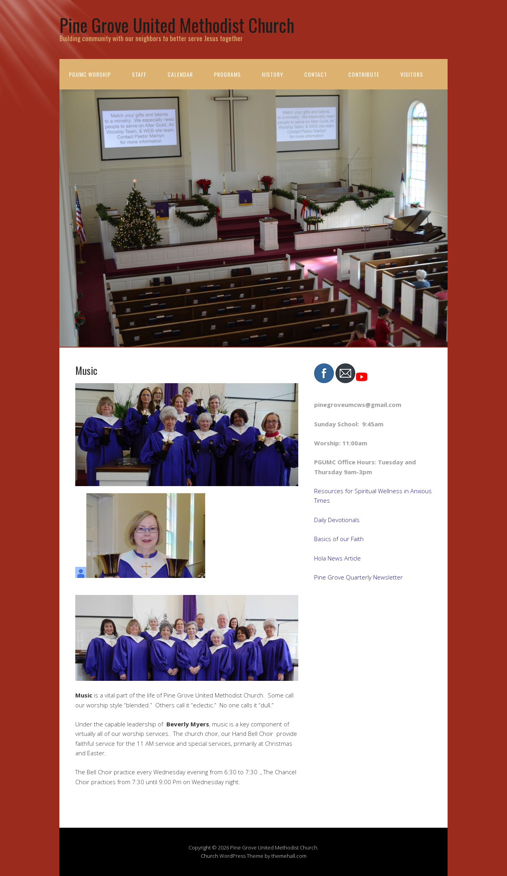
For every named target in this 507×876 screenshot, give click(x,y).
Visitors (411, 74)
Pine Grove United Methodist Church (176, 24)
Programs (227, 74)
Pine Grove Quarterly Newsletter (358, 577)
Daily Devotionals (337, 520)
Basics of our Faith (339, 539)
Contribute (363, 74)
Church (209, 855)
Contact (315, 74)
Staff (139, 74)
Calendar (180, 74)
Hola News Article (337, 558)
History (272, 74)
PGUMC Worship (90, 74)
